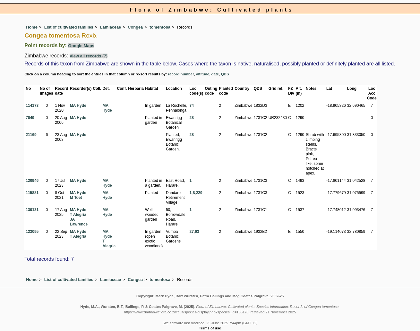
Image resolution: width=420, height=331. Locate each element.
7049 (30, 117)
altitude (202, 74)
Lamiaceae (110, 27)
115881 (32, 193)
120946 (32, 180)
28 (192, 117)
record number (181, 74)
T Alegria (78, 214)
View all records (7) (88, 56)
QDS (225, 74)
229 (199, 193)
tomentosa (160, 27)
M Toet (76, 197)
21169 (31, 134)
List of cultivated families (68, 27)
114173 (32, 105)
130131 (32, 210)
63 (197, 231)
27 (192, 231)
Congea (135, 27)
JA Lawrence (79, 221)
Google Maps (81, 45)
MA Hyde (78, 105)
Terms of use (210, 328)
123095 (32, 231)
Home (32, 27)
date (215, 74)
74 (192, 105)
